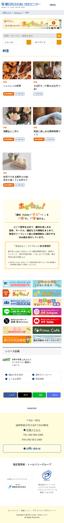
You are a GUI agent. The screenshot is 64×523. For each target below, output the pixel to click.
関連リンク (25, 511)
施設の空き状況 (16, 375)
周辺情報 (39, 379)
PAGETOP (32, 408)
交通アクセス (33, 430)
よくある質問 (15, 379)
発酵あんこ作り (11, 131)
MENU (53, 5)
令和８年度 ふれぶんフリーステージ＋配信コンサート (21, 362)
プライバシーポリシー (42, 510)
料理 (5, 82)
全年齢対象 (20, 94)
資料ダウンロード (43, 375)
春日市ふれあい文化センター (23, 5)
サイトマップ (13, 511)
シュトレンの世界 (12, 86)
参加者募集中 (8, 94)
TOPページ (7, 13)
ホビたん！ (18, 13)
